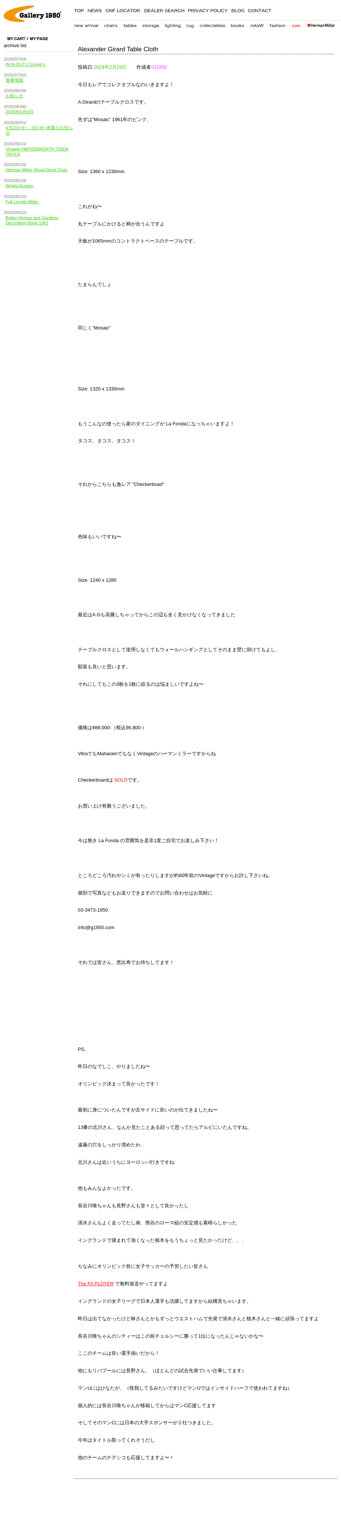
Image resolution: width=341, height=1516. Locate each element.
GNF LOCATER (122, 9)
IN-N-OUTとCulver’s (25, 64)
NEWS (94, 9)
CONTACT (260, 9)
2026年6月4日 (19, 111)
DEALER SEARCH (164, 9)
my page (39, 38)
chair (111, 24)
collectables (212, 24)
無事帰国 (14, 80)
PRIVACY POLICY (208, 9)
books (237, 24)
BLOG (237, 9)
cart (17, 38)
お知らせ (14, 95)
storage (150, 24)
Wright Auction (19, 185)
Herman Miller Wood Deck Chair (36, 169)
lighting (173, 24)
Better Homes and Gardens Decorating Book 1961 (32, 220)
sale (296, 24)
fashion (277, 24)
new (86, 24)
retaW (257, 24)
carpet (190, 24)
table (130, 24)
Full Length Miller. (23, 201)
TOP (79, 9)
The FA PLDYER (96, 1283)
